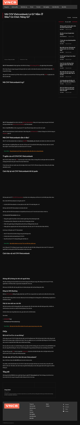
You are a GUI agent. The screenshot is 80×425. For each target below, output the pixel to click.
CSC (17, 159)
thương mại (25, 351)
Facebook (67, 404)
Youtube (66, 411)
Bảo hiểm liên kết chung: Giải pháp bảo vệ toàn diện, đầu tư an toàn (67, 73)
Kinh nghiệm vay (63, 36)
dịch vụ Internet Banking (18, 124)
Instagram (67, 406)
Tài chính (69, 17)
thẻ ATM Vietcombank (18, 197)
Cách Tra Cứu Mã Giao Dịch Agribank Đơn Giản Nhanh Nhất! (67, 65)
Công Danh (7, 389)
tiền (53, 69)
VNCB (46, 74)
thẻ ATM (25, 141)
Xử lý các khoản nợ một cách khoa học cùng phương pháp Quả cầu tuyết (67, 89)
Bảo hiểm (62, 29)
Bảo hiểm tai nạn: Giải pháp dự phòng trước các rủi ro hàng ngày (67, 49)
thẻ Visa (37, 65)
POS (13, 351)
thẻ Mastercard (34, 131)
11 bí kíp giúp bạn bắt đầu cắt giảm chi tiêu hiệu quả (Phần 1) (67, 81)
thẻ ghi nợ (5, 133)
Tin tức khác (74, 17)
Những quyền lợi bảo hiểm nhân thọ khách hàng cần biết (68, 26)
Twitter (66, 409)
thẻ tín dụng (32, 65)
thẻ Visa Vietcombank (28, 122)
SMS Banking (9, 294)
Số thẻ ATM (6, 319)
